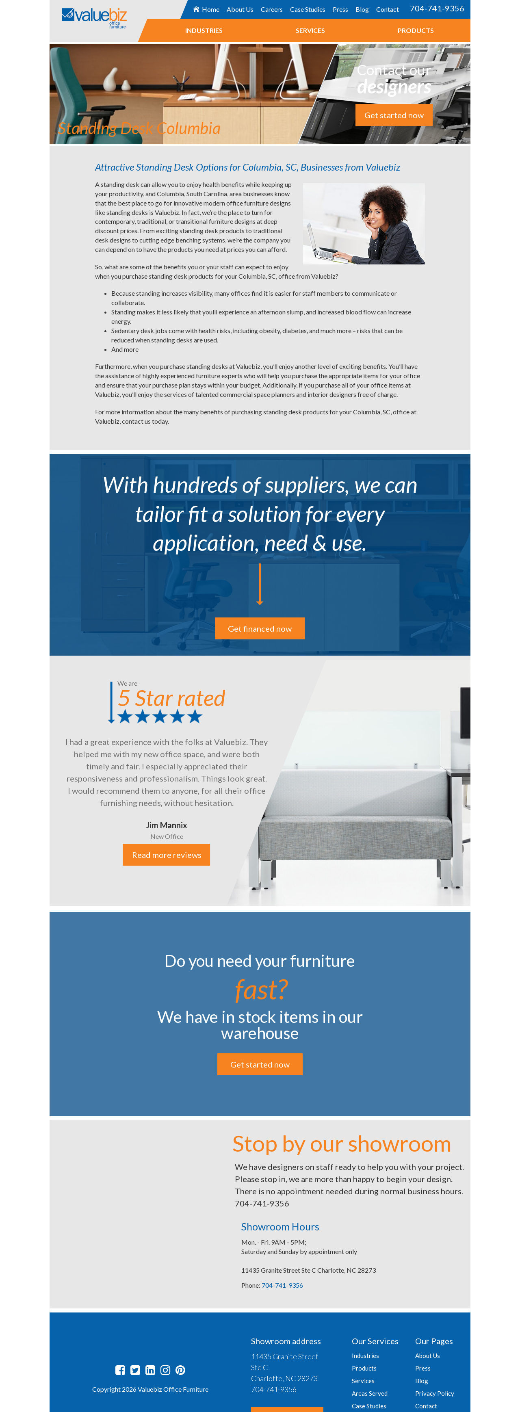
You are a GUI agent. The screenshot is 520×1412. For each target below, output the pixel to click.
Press (340, 9)
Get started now (394, 115)
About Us (240, 9)
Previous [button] (43, 781)
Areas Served (370, 1393)
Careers (272, 9)
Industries (204, 30)
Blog (362, 9)
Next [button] (476, 781)
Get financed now (260, 628)
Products (416, 30)
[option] (260, 781)
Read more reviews (166, 855)
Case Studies (307, 9)
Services (310, 30)
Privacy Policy (434, 1393)
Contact (387, 9)
